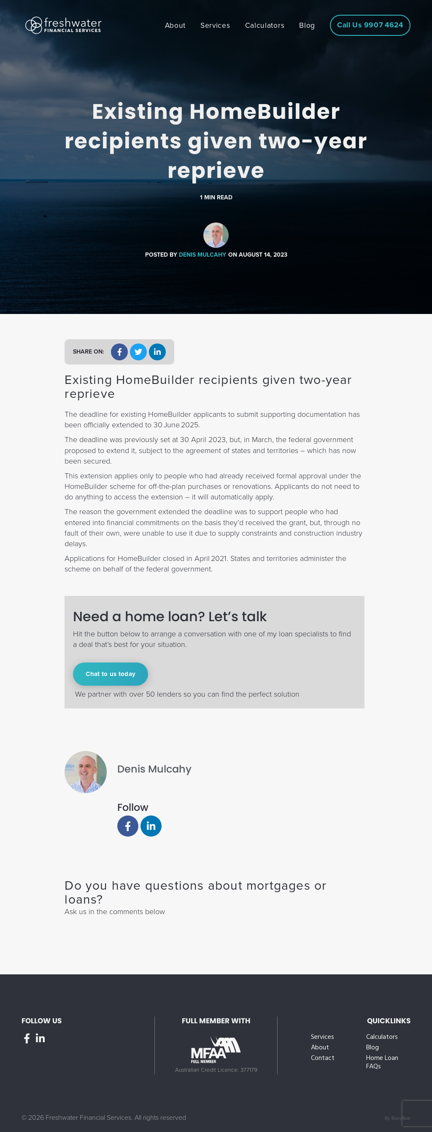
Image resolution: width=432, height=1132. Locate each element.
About (320, 1048)
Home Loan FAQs (382, 1062)
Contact (323, 1058)
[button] (119, 351)
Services (322, 1037)
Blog (372, 1048)
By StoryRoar (397, 1118)
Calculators (382, 1037)
